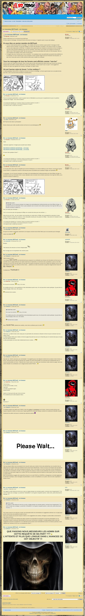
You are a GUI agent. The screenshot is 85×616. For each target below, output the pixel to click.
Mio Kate (7, 36)
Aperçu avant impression (78, 21)
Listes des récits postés (27, 21)
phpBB (38, 612)
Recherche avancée (78, 18)
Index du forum (8, 21)
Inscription (73, 23)
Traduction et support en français (35, 613)
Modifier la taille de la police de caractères (80, 21)
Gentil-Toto (8, 281)
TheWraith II (8, 256)
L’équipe (43, 610)
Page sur (75, 31)
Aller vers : (49, 599)
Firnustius (8, 95)
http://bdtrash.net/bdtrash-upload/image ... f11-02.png (16, 149)
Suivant (80, 593)
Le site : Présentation (16, 21)
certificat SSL (53, 613)
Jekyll (7, 119)
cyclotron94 (8, 241)
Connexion (79, 23)
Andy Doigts (8, 229)
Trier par (47, 593)
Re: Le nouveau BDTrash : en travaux (14, 94)
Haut (81, 91)
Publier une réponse (6, 32)
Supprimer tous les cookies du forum (53, 610)
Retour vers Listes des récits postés (10, 599)
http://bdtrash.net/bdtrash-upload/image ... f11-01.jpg (15, 147)
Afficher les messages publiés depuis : (28, 593)
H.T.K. (7, 489)
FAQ (68, 23)
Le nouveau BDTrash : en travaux (14, 29)
